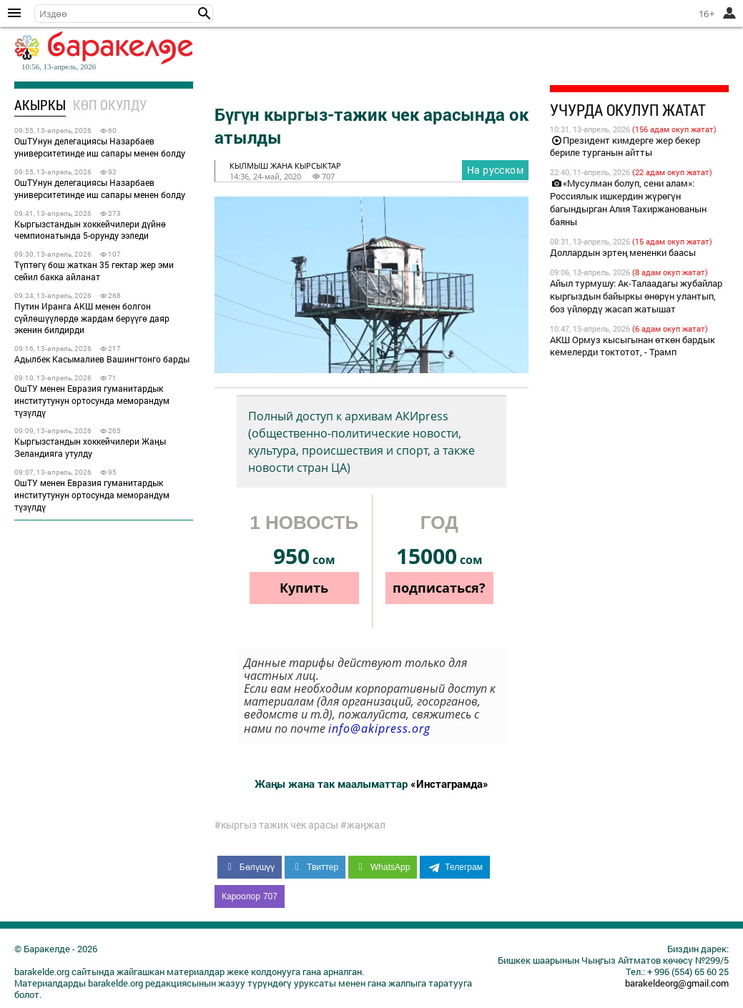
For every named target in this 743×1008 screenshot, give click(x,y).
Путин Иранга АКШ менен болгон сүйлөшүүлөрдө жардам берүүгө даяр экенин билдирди (91, 318)
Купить (304, 587)
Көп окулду (110, 105)
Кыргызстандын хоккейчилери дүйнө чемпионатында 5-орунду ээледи (90, 230)
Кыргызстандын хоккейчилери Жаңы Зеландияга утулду (90, 447)
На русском (495, 170)
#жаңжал (362, 825)
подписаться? (439, 587)
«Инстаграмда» (449, 783)
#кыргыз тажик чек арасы (276, 825)
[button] (204, 13)
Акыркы (40, 105)
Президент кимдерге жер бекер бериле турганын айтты (625, 146)
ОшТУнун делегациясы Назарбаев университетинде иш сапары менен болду (99, 147)
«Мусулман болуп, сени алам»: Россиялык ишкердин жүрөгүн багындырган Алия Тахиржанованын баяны (628, 202)
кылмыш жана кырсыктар (285, 165)
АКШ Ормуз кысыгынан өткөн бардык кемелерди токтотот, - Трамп (632, 346)
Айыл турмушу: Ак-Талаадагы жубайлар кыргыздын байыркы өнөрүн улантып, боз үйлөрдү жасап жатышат (636, 296)
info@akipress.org (379, 728)
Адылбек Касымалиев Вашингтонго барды (102, 359)
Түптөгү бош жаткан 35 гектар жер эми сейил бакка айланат (94, 270)
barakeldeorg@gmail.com (677, 983)
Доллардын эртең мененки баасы (623, 252)
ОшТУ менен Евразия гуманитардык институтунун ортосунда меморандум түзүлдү (91, 400)
